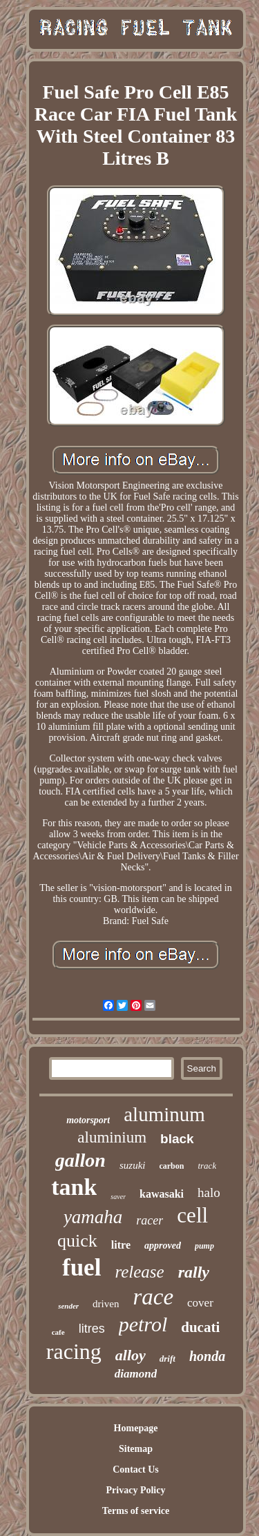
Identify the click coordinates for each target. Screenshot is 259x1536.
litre (121, 1245)
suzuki (132, 1165)
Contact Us (136, 1469)
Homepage (136, 1428)
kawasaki (162, 1194)
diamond (136, 1373)
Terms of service (135, 1511)
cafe (58, 1332)
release (139, 1271)
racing (74, 1351)
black (177, 1138)
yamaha (93, 1217)
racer (149, 1220)
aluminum (164, 1114)
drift (167, 1358)
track (207, 1165)
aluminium (111, 1137)
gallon (80, 1160)
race (153, 1296)
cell (192, 1215)
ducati (200, 1327)
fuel (81, 1267)
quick (77, 1241)
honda (207, 1356)
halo (209, 1192)
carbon (171, 1166)
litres (92, 1328)
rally (193, 1272)
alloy (130, 1355)
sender (68, 1306)
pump (204, 1246)
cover (200, 1302)
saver (118, 1196)
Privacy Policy (136, 1490)
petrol (143, 1324)
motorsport (88, 1120)
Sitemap (136, 1449)
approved (162, 1245)
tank (74, 1187)
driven (106, 1303)
